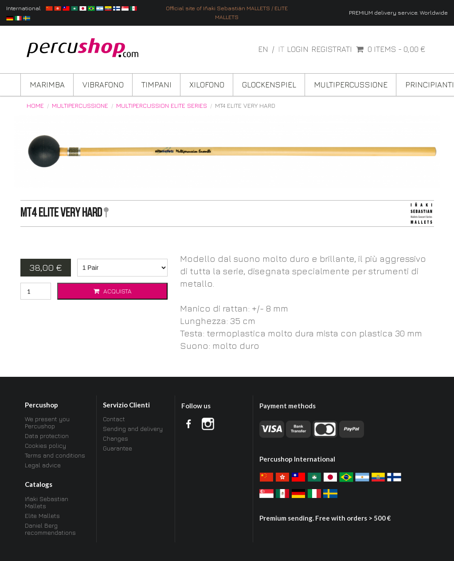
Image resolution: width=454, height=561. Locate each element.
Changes (115, 438)
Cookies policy (45, 445)
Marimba (47, 84)
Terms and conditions (55, 455)
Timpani (156, 84)
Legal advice (43, 465)
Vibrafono (103, 84)
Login (298, 49)
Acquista (112, 291)
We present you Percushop (47, 422)
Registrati (331, 49)
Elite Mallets (42, 515)
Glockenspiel (269, 84)
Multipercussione (350, 84)
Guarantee (117, 448)
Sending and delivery (133, 428)
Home (35, 106)
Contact (114, 419)
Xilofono (206, 84)
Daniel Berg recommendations (50, 528)
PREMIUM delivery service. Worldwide (398, 12)
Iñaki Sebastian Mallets (46, 502)
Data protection (47, 435)
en (264, 49)
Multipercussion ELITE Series (161, 106)
